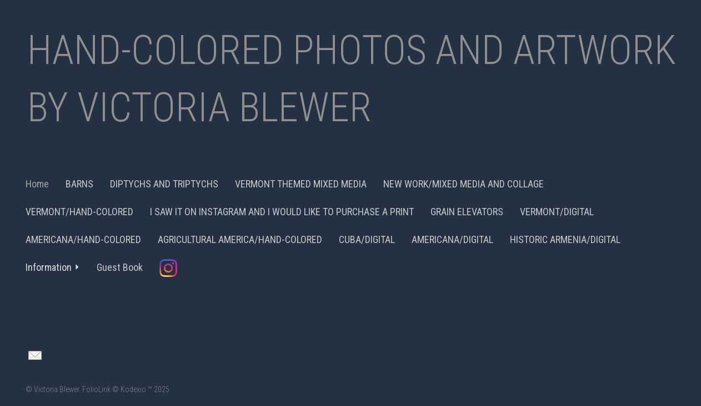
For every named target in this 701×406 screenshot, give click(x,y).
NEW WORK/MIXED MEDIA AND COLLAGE (463, 184)
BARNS (79, 184)
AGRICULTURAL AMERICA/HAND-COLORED (240, 239)
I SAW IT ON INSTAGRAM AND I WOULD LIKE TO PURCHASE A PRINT (282, 211)
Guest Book (120, 267)
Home (37, 184)
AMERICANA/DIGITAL (452, 239)
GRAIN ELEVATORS (466, 211)
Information (53, 267)
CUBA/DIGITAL (367, 239)
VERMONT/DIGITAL (557, 211)
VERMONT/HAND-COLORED (79, 211)
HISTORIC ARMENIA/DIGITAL (565, 239)
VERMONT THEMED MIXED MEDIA (301, 184)
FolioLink (96, 389)
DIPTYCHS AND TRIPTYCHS (164, 184)
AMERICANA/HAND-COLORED (83, 239)
